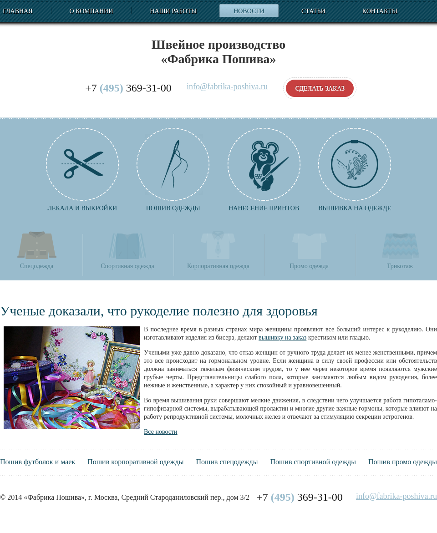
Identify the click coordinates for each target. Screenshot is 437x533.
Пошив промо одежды (402, 462)
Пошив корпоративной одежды (135, 462)
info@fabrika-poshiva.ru (227, 87)
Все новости (161, 431)
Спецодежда (37, 249)
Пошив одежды (173, 170)
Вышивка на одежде (354, 170)
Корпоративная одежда (218, 249)
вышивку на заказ (282, 337)
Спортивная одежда (127, 249)
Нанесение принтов (264, 170)
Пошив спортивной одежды (313, 462)
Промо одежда (309, 249)
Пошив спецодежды (227, 462)
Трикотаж (400, 249)
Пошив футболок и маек (37, 462)
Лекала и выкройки (82, 170)
